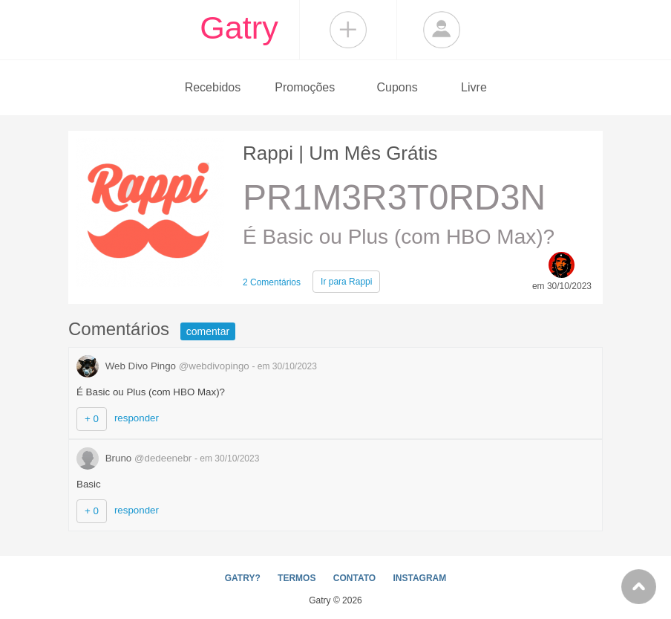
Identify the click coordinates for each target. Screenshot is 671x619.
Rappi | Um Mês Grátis (340, 153)
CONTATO (354, 578)
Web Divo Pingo (164, 366)
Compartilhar (348, 29)
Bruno (135, 458)
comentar (207, 331)
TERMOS (296, 578)
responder (136, 418)
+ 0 (92, 418)
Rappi (346, 281)
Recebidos (213, 87)
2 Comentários (272, 282)
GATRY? (243, 578)
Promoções (305, 87)
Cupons (397, 87)
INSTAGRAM (419, 578)
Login (441, 29)
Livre (474, 87)
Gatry (239, 27)
